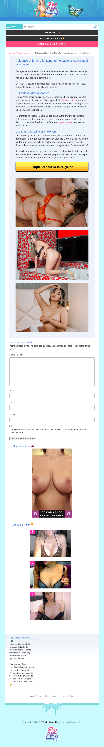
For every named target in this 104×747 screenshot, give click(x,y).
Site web (13, 414)
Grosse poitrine (70, 100)
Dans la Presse (35, 696)
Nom (12, 390)
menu (14, 26)
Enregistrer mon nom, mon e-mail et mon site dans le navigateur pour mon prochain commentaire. (49, 431)
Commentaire (16, 354)
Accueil (12, 53)
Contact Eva (68, 696)
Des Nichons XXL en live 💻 (52, 44)
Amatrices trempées (25, 53)
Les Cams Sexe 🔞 (52, 32)
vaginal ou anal (64, 122)
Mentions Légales (52, 696)
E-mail (13, 402)
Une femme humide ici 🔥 (52, 38)
